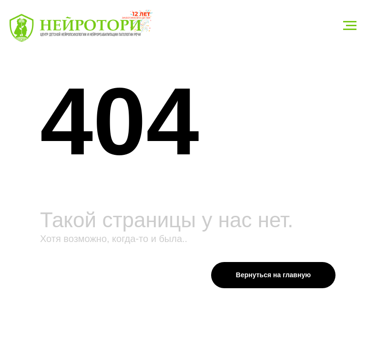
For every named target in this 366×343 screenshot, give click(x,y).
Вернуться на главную (273, 275)
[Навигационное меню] (349, 25)
